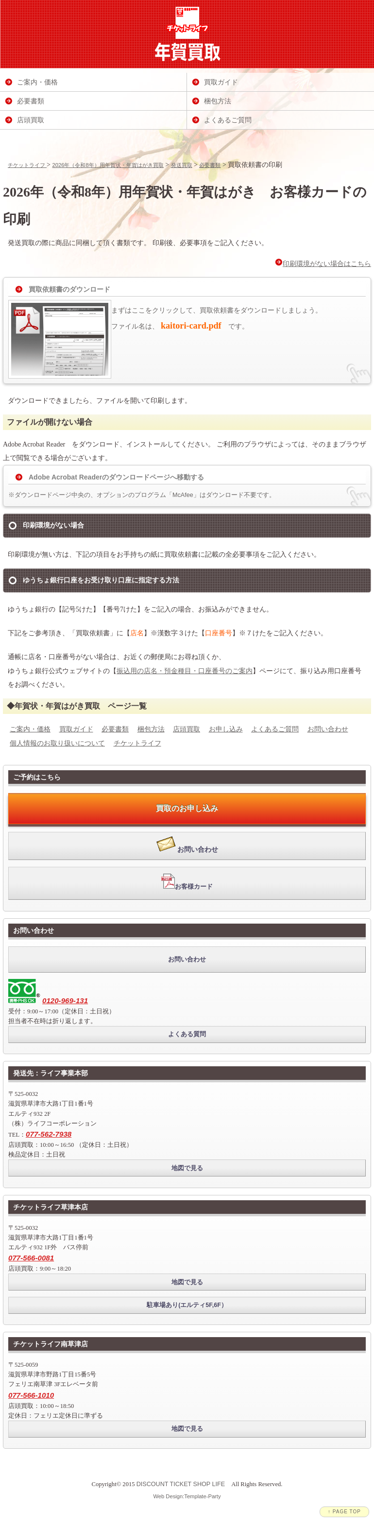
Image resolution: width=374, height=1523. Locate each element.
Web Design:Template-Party (187, 1496)
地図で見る (187, 1168)
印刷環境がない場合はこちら (323, 262)
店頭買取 (186, 729)
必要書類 (210, 165)
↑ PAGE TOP (344, 1511)
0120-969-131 (65, 1000)
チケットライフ (27, 165)
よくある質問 (187, 1034)
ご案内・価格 (30, 729)
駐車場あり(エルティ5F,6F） (187, 1305)
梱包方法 (151, 729)
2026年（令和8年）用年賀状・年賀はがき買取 (108, 165)
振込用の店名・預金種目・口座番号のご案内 (185, 671)
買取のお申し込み (187, 808)
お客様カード (187, 882)
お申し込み (226, 729)
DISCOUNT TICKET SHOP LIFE (180, 1484)
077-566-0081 (31, 1258)
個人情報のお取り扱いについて (57, 743)
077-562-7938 (48, 1134)
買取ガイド (76, 729)
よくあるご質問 (275, 729)
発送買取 (181, 165)
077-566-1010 (31, 1395)
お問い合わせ (327, 729)
